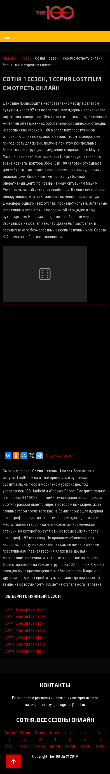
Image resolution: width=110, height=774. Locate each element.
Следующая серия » (60, 456)
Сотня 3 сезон (40, 739)
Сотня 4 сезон (55, 739)
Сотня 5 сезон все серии (24, 637)
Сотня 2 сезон (25, 739)
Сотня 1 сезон (10, 739)
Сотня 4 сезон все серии (24, 630)
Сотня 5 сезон (70, 739)
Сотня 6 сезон (85, 739)
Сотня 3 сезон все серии (24, 623)
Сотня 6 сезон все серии (24, 644)
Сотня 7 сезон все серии (24, 651)
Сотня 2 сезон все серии (24, 616)
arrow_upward (13, 761)
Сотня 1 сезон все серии (24, 609)
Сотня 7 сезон (100, 739)
